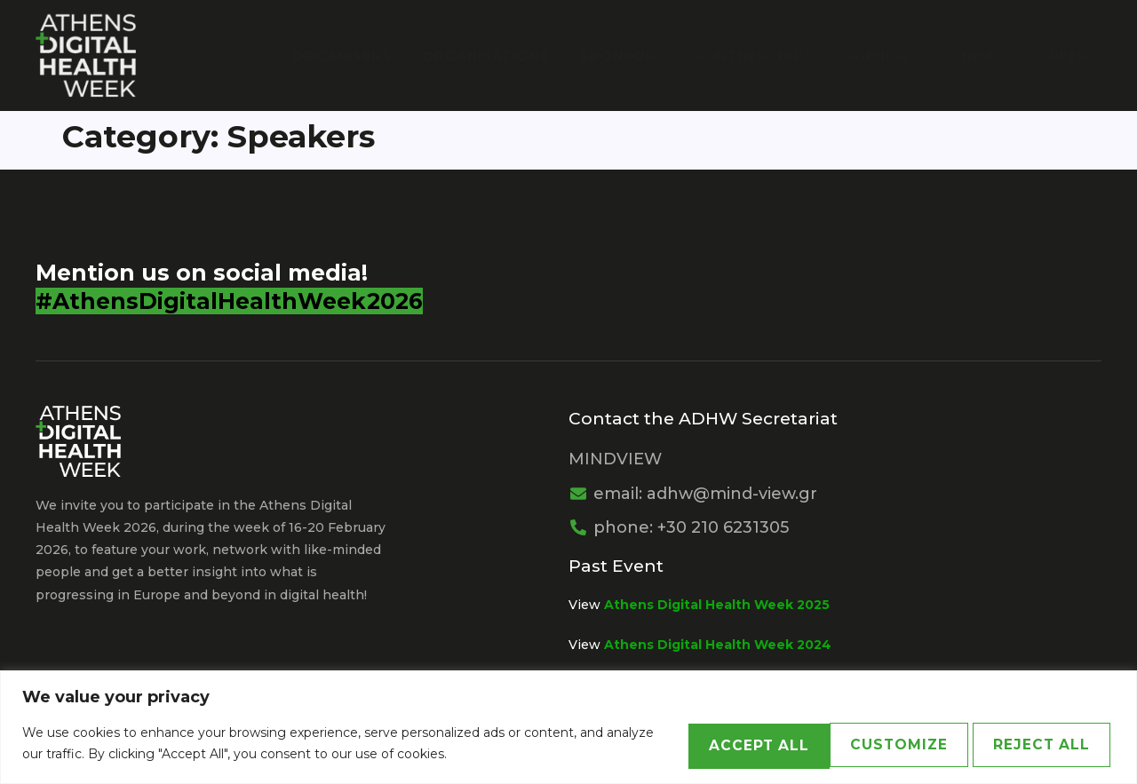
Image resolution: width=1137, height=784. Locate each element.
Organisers (363, 54)
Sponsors (637, 54)
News (988, 54)
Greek (1063, 54)
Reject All (852, 744)
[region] (568, 727)
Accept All (1029, 744)
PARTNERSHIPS (765, 54)
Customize (676, 744)
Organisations (504, 54)
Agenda (895, 54)
